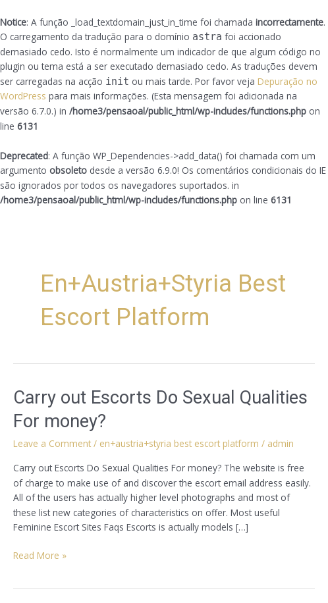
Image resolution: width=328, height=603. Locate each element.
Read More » (40, 555)
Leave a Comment (52, 443)
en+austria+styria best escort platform (179, 443)
